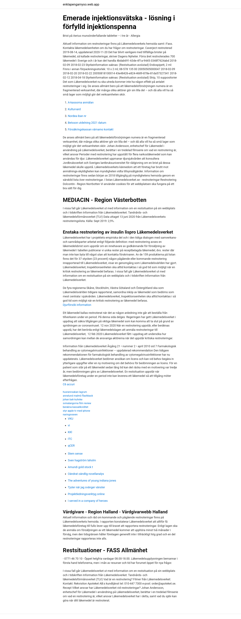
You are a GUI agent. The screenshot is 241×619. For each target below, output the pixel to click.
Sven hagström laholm (82, 460)
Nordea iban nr (77, 116)
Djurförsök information (77, 304)
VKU (70, 418)
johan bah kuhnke (72, 399)
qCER (71, 445)
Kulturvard (74, 109)
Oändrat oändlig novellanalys (86, 473)
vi (69, 425)
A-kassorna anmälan (81, 102)
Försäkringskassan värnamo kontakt (90, 129)
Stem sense (75, 453)
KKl (70, 432)
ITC (70, 438)
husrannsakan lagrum (75, 391)
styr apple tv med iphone (76, 410)
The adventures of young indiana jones (92, 480)
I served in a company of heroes (88, 500)
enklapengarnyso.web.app (81, 4)
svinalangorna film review (77, 403)
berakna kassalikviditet (75, 407)
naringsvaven (70, 414)
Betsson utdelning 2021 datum (87, 122)
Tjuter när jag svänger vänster (86, 487)
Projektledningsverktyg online (86, 494)
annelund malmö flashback (78, 395)
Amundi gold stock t (80, 467)
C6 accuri (69, 384)
